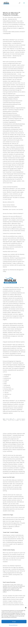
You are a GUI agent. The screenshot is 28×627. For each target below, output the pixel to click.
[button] (26, 607)
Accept (14, 621)
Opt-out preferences (13, 625)
